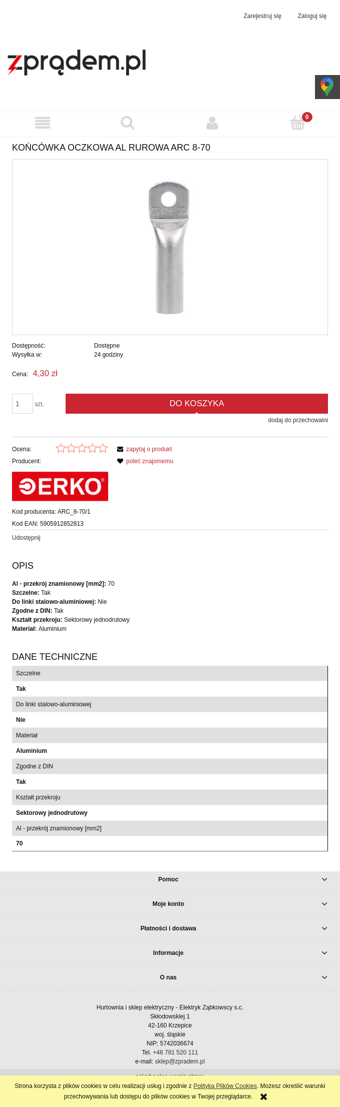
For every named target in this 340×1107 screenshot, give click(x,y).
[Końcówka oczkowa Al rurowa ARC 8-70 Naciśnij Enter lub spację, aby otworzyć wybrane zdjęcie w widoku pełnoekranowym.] (170, 247)
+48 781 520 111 (175, 1052)
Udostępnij (26, 537)
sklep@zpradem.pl (180, 1061)
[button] (42, 123)
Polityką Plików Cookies (225, 1085)
